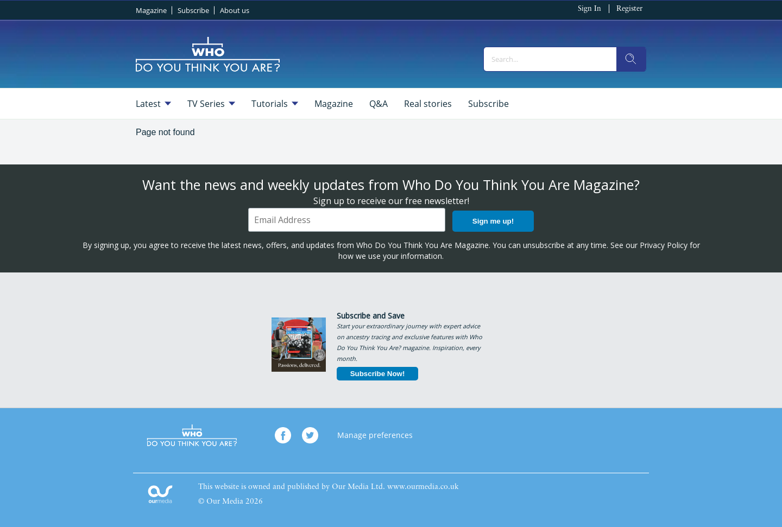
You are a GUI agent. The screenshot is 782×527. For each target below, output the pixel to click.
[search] (631, 59)
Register (629, 9)
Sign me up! (493, 221)
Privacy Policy (664, 245)
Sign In (589, 9)
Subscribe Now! (377, 374)
